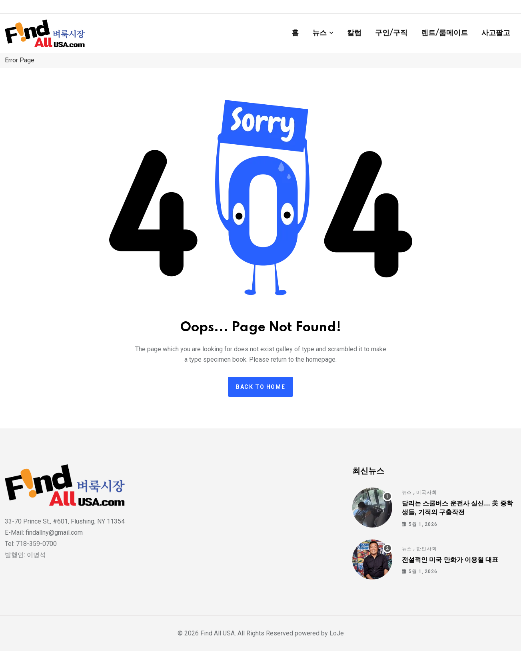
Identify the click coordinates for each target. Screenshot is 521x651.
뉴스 (319, 33)
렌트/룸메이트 (444, 33)
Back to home (260, 387)
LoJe (336, 633)
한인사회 (426, 548)
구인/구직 (391, 33)
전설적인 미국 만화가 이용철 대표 (450, 559)
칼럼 (354, 33)
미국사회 (426, 492)
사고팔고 (495, 33)
